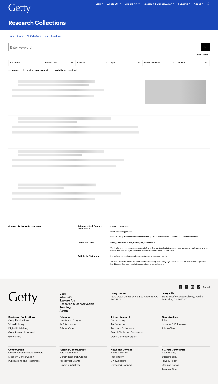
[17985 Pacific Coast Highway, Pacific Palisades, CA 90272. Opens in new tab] (186, 298)
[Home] (11, 36)
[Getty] (19, 8)
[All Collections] (34, 36)
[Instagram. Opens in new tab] (192, 287)
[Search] (20, 36)
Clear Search (202, 54)
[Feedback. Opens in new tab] (56, 36)
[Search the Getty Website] (208, 4)
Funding (183, 3)
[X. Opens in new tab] (186, 287)
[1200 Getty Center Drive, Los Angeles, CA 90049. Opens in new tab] (134, 298)
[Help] (46, 36)
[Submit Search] (205, 47)
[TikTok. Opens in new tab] (198, 287)
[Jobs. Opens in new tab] (164, 320)
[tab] (25, 63)
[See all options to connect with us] (206, 287)
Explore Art (131, 3)
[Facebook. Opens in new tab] (180, 287)
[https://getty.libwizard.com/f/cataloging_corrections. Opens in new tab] (132, 243)
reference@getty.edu (124, 231)
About (197, 3)
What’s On (112, 3)
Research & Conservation (157, 3)
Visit (98, 3)
